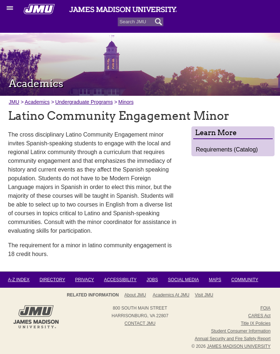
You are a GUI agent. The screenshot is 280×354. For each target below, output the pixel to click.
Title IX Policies (256, 323)
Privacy (84, 279)
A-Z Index (19, 279)
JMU (14, 102)
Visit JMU (204, 295)
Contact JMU (140, 323)
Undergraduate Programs (84, 102)
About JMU (135, 295)
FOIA (265, 308)
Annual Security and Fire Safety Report (233, 338)
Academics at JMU (171, 295)
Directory (52, 279)
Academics (37, 102)
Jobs (152, 279)
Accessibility (120, 279)
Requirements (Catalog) (227, 149)
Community (244, 279)
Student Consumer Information (241, 331)
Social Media (183, 279)
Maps (215, 279)
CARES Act (259, 315)
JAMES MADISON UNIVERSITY (239, 346)
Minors (125, 102)
